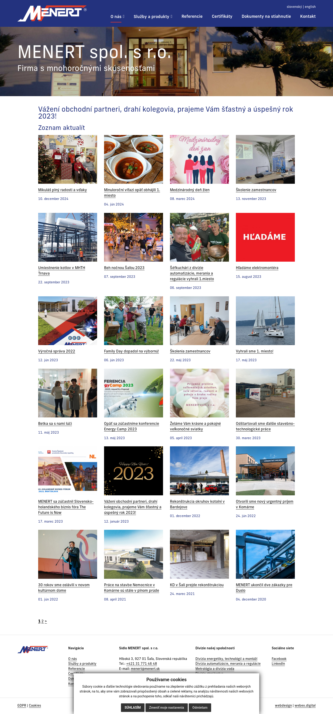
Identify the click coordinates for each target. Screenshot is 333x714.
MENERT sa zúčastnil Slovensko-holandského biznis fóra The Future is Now (66, 507)
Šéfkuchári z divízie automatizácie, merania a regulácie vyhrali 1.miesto (192, 273)
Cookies (35, 706)
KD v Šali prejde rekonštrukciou (197, 585)
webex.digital (305, 706)
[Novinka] (67, 159)
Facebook (279, 659)
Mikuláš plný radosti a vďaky (62, 190)
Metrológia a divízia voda (214, 669)
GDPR (21, 706)
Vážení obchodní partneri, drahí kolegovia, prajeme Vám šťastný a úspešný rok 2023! (132, 507)
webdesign (283, 706)
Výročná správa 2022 (56, 351)
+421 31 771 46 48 (141, 664)
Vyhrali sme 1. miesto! (254, 351)
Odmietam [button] (199, 707)
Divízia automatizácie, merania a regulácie (228, 664)
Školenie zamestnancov (256, 190)
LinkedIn (278, 664)
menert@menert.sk (145, 669)
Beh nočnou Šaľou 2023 (124, 268)
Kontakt (74, 684)
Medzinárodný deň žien (190, 190)
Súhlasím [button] (133, 707)
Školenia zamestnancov (190, 351)
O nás (72, 659)
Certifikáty (76, 674)
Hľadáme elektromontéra (257, 268)
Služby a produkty (82, 664)
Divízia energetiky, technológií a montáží (226, 659)
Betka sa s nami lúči (55, 424)
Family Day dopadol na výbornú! (131, 351)
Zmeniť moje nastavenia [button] (166, 707)
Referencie (76, 669)
